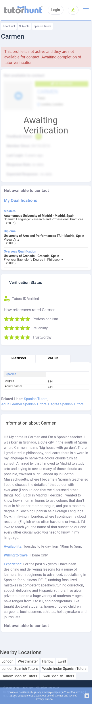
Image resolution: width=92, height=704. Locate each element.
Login (55, 10)
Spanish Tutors (42, 26)
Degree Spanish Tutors (66, 404)
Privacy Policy (43, 698)
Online (53, 358)
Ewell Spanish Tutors (58, 676)
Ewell (62, 661)
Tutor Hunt (8, 26)
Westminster (28, 661)
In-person (18, 358)
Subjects (24, 26)
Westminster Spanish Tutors (64, 669)
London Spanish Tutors (20, 669)
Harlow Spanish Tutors (19, 676)
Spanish (11, 374)
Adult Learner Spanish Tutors (23, 404)
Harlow (48, 661)
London (7, 661)
